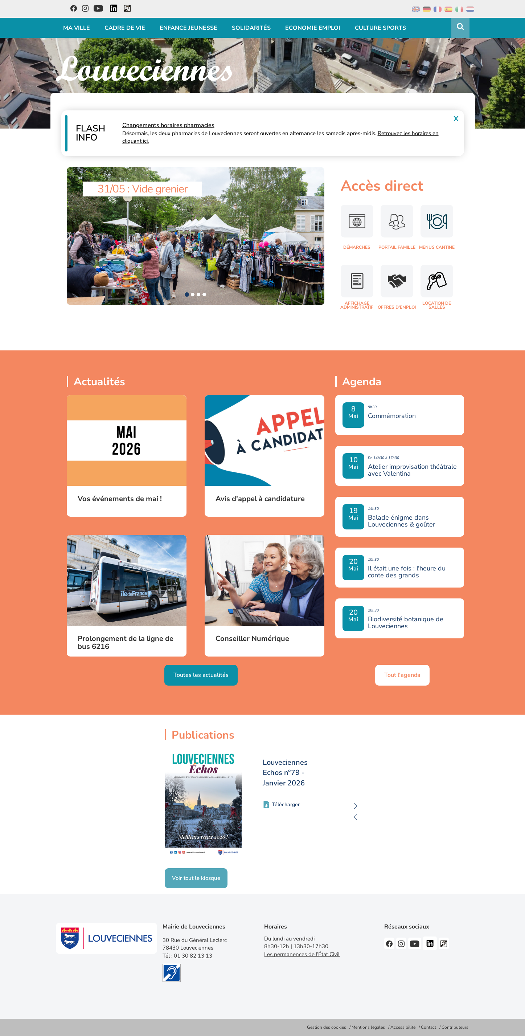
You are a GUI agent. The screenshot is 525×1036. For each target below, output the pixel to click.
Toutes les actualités (201, 675)
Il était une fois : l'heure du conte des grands (407, 572)
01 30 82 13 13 (193, 955)
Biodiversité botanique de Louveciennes (405, 623)
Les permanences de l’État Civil (302, 954)
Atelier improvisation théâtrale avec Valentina (412, 470)
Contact (428, 1027)
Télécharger (286, 804)
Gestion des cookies (326, 1027)
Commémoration (392, 416)
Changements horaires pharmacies (168, 125)
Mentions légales (368, 1027)
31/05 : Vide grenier (143, 189)
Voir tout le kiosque (196, 878)
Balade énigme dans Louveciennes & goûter (401, 521)
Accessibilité (402, 1027)
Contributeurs (455, 1027)
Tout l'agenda (402, 675)
